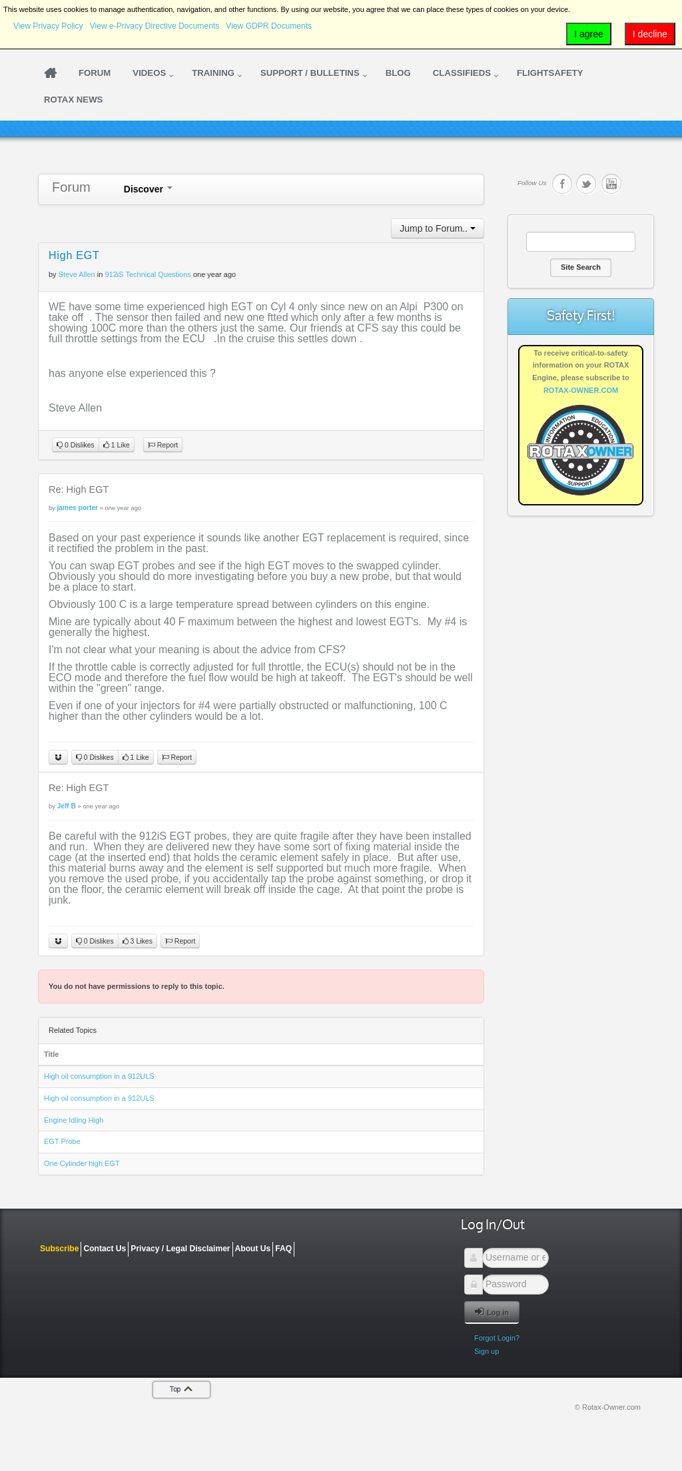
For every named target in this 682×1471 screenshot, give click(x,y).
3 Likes (138, 941)
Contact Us (104, 1248)
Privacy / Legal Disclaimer (180, 1248)
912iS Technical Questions (147, 274)
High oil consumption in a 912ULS (99, 1076)
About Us (253, 1248)
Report (163, 445)
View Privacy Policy (48, 26)
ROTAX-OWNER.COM (580, 390)
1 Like (116, 445)
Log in (492, 1311)
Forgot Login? (496, 1338)
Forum (71, 187)
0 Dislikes (76, 445)
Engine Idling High (73, 1120)
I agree (588, 34)
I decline (650, 34)
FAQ (283, 1248)
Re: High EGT (79, 489)
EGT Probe (62, 1141)
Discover (148, 189)
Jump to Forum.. (438, 228)
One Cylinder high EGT (82, 1163)
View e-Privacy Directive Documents (155, 26)
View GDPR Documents (269, 26)
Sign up (486, 1351)
